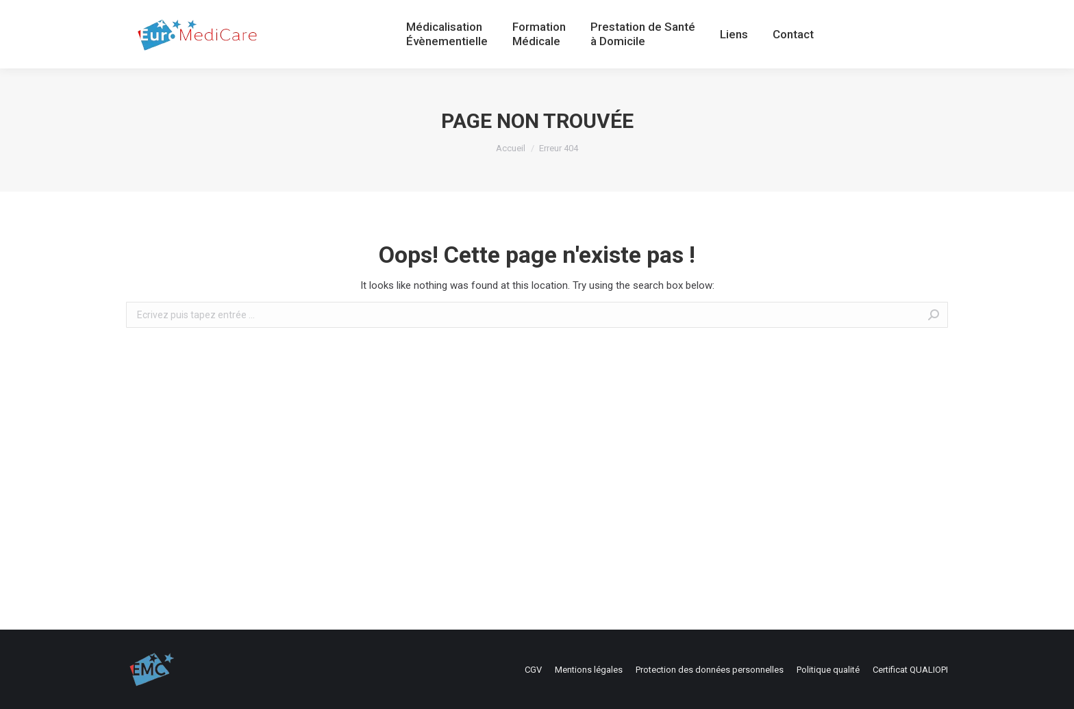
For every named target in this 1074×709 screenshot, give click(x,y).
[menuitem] (446, 34)
